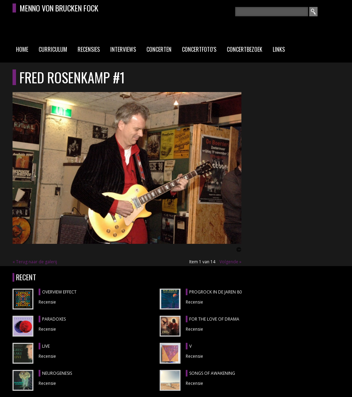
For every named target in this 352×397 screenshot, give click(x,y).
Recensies (89, 49)
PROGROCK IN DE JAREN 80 (215, 292)
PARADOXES (54, 319)
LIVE (46, 346)
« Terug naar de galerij (35, 262)
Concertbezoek (244, 49)
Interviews (123, 49)
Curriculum (53, 49)
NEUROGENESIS (57, 373)
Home (22, 49)
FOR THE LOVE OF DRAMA (214, 319)
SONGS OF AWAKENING (212, 373)
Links (279, 49)
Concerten (158, 49)
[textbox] (271, 11)
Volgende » (230, 262)
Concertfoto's (199, 49)
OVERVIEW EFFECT (59, 292)
